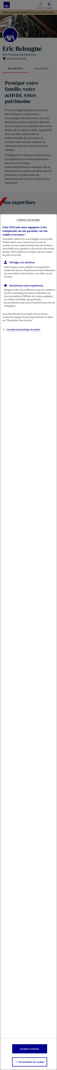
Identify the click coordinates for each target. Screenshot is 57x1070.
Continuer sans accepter (28, 219)
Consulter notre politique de (23, 329)
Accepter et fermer (29, 1048)
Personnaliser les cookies (31, 1061)
